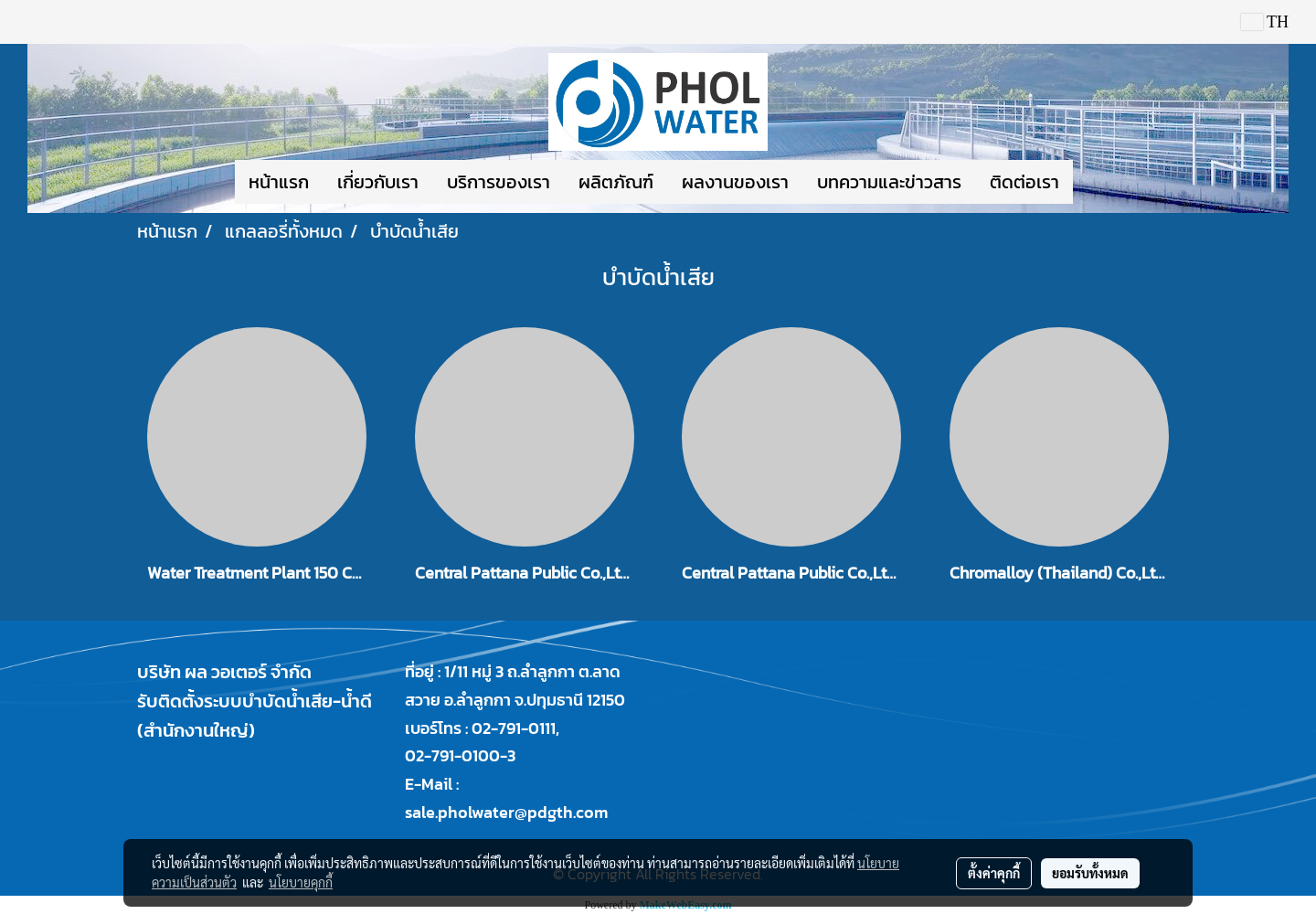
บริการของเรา (498, 182)
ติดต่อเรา (1024, 182)
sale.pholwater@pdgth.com (506, 812)
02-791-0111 (514, 728)
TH (1265, 22)
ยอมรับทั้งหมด (1090, 873)
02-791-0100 (452, 755)
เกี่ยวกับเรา (378, 182)
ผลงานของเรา (735, 182)
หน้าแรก (279, 182)
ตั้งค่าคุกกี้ (994, 873)
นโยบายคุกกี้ (301, 882)
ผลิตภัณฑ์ (615, 182)
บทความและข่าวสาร (889, 182)
